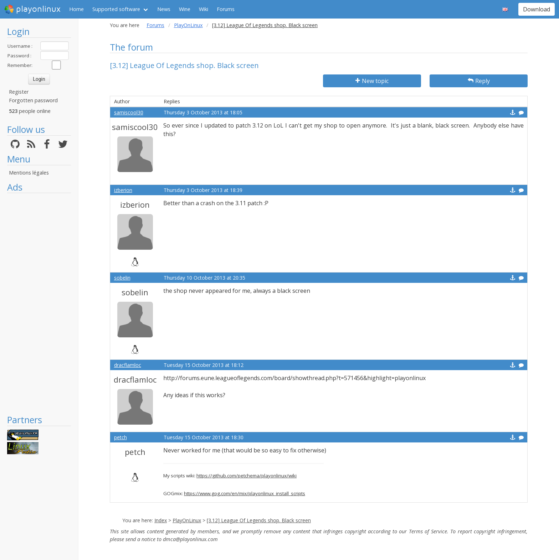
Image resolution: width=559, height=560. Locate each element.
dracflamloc (127, 365)
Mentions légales (29, 172)
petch (120, 437)
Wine (184, 9)
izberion (123, 190)
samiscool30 (128, 112)
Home (76, 9)
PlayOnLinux (188, 25)
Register (19, 91)
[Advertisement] (39, 303)
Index (160, 520)
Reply (479, 81)
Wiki (203, 9)
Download (536, 9)
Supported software (116, 9)
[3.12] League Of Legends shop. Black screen (259, 520)
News (163, 9)
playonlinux (32, 9)
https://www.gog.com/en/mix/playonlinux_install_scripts (244, 493)
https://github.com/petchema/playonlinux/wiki (246, 475)
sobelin (122, 277)
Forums (226, 9)
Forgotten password (33, 100)
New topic (372, 81)
